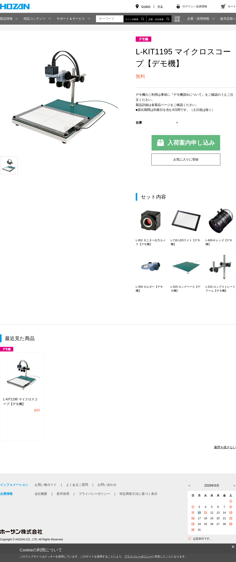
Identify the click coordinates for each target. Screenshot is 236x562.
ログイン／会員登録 (194, 6)
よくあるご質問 (77, 493)
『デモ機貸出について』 (187, 94)
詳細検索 (177, 19)
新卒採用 (63, 502)
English (145, 6)
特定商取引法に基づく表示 (138, 502)
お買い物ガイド (46, 493)
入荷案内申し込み (191, 142)
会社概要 (41, 502)
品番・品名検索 (159, 18)
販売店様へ (228, 18)
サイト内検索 (134, 18)
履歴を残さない (225, 456)
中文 (160, 6)
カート (232, 6)
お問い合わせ (107, 493)
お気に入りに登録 (185, 159)
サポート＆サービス (71, 18)
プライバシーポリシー (94, 502)
